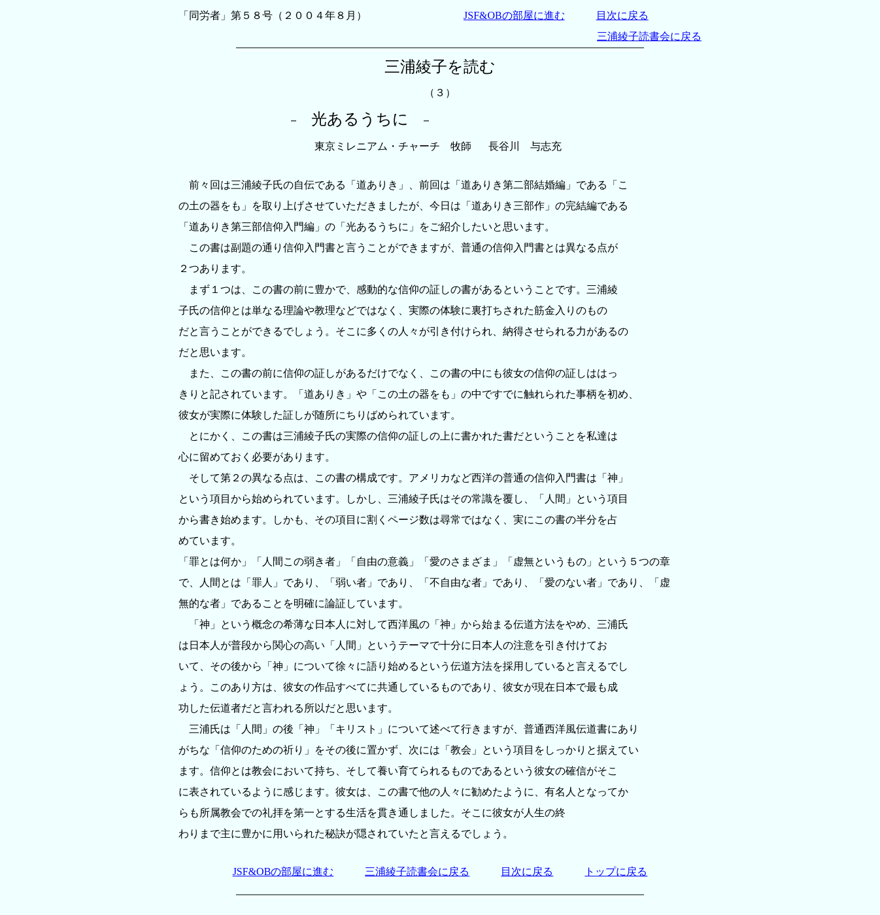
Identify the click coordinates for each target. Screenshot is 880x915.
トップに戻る (615, 871)
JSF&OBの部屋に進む (514, 15)
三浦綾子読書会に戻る (649, 36)
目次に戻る (622, 15)
